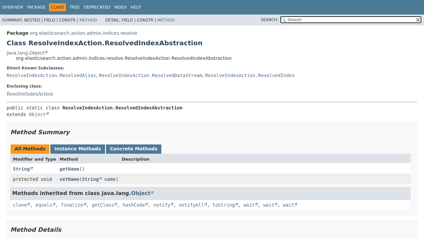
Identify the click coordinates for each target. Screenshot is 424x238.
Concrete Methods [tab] (134, 148)
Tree (75, 7)
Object (37, 114)
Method (88, 20)
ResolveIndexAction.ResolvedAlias (51, 75)
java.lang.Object (25, 53)
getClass (103, 205)
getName (69, 169)
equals (43, 205)
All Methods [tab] (30, 148)
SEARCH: (270, 20)
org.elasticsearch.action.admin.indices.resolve (83, 33)
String (21, 169)
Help (136, 7)
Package (36, 7)
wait (249, 205)
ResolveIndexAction (30, 94)
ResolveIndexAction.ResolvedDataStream (150, 75)
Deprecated (97, 7)
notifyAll (191, 205)
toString (224, 205)
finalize (72, 205)
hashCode (134, 205)
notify (161, 205)
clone (20, 205)
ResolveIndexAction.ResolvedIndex (249, 75)
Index (120, 7)
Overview (12, 7)
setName (69, 179)
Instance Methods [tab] (77, 148)
